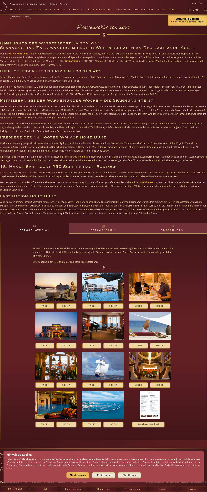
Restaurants (71, 156)
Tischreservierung (74, 489)
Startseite (16, 17)
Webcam (173, 9)
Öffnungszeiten (103, 489)
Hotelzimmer (146, 182)
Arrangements (144, 9)
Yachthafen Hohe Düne (16, 53)
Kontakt (163, 489)
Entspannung (71, 61)
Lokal (44, 489)
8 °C (195, 10)
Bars (84, 156)
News (160, 9)
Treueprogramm (133, 489)
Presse (26, 17)
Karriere (192, 489)
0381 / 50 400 (15, 489)
